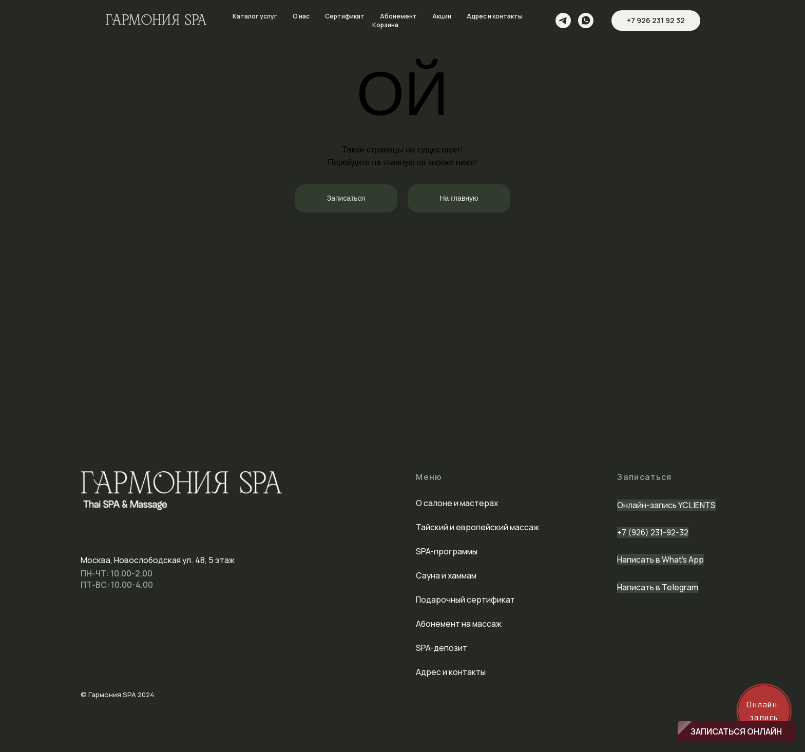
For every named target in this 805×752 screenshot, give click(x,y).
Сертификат (345, 16)
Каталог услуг (255, 16)
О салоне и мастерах (457, 503)
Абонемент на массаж (459, 623)
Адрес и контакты (495, 16)
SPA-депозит (441, 647)
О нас (301, 16)
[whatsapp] (585, 20)
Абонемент (398, 16)
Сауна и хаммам (446, 575)
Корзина (385, 25)
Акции (441, 16)
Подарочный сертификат (465, 599)
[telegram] (563, 20)
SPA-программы (446, 551)
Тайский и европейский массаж (477, 527)
